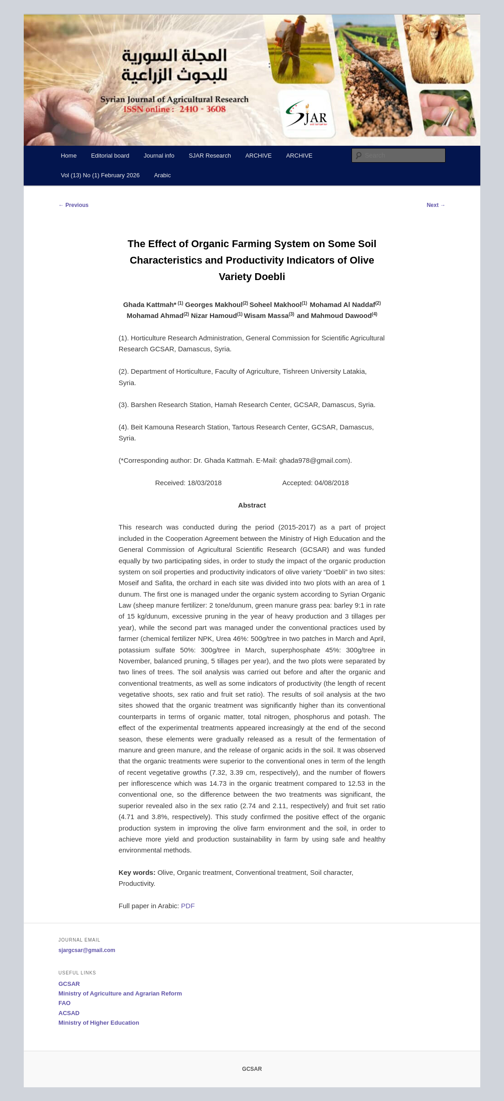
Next (436, 205)
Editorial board (110, 155)
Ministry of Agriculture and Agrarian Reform (120, 993)
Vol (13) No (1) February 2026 (100, 175)
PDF (188, 906)
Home (69, 155)
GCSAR (69, 983)
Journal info (159, 155)
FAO (64, 1003)
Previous (73, 205)
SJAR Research (210, 155)
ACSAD (68, 1013)
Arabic (162, 175)
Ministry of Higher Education (98, 1022)
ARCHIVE (258, 155)
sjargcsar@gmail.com (86, 950)
